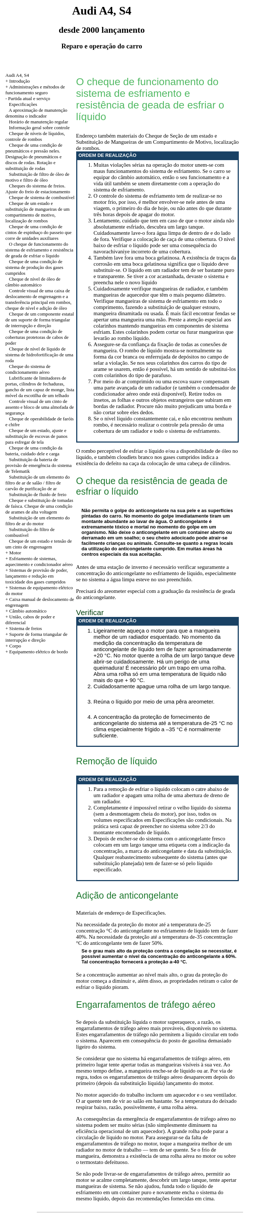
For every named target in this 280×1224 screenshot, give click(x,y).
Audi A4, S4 (17, 75)
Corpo (15, 646)
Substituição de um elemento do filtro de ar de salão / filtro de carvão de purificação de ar (37, 482)
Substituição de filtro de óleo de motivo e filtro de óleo (37, 177)
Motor (15, 552)
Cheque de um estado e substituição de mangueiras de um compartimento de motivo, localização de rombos (37, 212)
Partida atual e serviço (29, 98)
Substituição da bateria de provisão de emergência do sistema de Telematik (38, 465)
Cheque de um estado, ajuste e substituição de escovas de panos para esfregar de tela (36, 436)
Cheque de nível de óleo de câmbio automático (33, 282)
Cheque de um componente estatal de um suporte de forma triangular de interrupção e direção (39, 319)
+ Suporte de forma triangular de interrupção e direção (36, 637)
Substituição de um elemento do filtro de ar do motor (37, 520)
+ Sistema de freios (23, 628)
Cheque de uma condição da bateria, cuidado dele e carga (33, 450)
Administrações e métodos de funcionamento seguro (35, 89)
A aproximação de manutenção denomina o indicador (36, 113)
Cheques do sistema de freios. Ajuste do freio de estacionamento (37, 188)
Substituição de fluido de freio (37, 494)
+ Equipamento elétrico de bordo (36, 651)
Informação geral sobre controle (39, 127)
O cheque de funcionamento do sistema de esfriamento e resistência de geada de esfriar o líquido (39, 249)
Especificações (23, 104)
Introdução (19, 81)
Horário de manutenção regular (38, 121)
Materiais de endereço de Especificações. (121, 913)
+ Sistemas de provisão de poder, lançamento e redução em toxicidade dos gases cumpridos (36, 576)
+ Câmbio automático (26, 611)
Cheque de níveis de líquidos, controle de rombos (35, 136)
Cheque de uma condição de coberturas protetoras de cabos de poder (37, 337)
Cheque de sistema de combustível (42, 197)
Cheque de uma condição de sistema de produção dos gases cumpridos (34, 267)
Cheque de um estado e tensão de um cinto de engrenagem (38, 544)
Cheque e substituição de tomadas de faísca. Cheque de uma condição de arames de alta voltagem (39, 506)
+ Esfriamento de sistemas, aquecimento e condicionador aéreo (39, 561)
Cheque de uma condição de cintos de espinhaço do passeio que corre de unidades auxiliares (38, 232)
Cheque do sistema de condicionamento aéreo (27, 369)
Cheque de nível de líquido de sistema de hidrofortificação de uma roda (39, 354)
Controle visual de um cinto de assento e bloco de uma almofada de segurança (39, 407)
